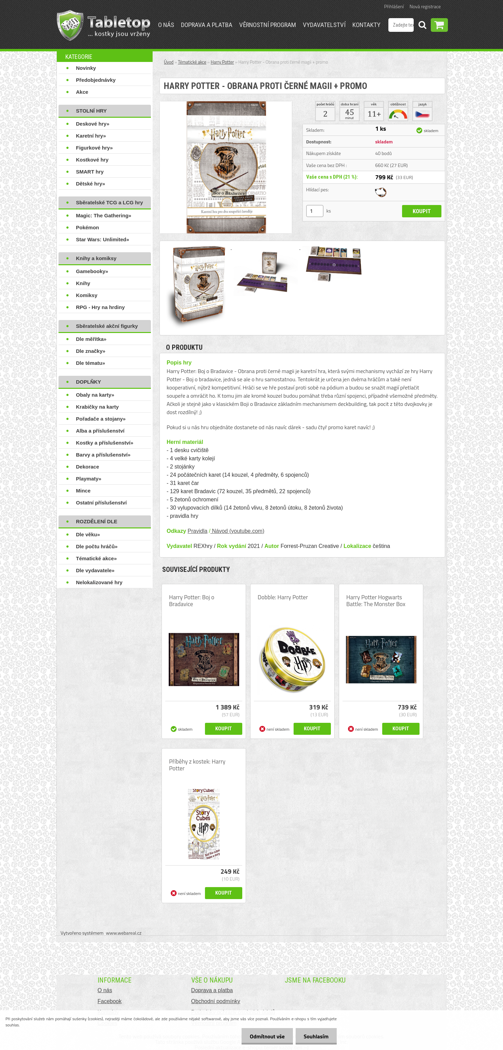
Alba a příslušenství (100, 431)
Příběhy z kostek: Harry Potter (197, 765)
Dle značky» (90, 351)
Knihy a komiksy (96, 258)
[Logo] (103, 25)
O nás (166, 25)
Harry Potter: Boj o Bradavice (191, 600)
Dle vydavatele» (95, 570)
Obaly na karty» (95, 395)
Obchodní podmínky (215, 1001)
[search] (422, 26)
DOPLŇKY (88, 382)
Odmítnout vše (266, 1036)
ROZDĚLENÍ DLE (96, 521)
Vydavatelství (324, 25)
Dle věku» (88, 534)
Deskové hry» (92, 124)
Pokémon (87, 227)
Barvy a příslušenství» (103, 455)
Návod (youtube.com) (237, 531)
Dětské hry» (90, 184)
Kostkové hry (92, 160)
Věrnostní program (267, 25)
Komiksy (87, 295)
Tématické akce (192, 62)
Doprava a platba (206, 25)
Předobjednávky (96, 80)
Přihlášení (394, 6)
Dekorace (87, 467)
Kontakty (366, 25)
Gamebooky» (92, 271)
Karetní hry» (91, 136)
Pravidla (197, 531)
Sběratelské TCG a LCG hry (109, 202)
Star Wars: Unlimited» (102, 239)
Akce (82, 92)
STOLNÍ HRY (91, 111)
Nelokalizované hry (99, 582)
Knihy (83, 283)
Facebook (109, 1001)
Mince (83, 491)
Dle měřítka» (91, 339)
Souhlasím (315, 1036)
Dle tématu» (90, 363)
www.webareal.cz (124, 932)
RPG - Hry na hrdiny (100, 307)
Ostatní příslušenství (101, 502)
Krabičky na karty (97, 407)
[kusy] (314, 211)
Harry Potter (222, 62)
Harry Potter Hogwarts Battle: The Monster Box (375, 600)
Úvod (168, 62)
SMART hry (90, 172)
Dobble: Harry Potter (283, 597)
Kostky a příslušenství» (104, 443)
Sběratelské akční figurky (107, 326)
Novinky (86, 68)
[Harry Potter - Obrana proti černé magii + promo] (226, 104)
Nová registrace (425, 6)
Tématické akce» (96, 558)
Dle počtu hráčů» (97, 546)
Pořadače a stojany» (101, 419)
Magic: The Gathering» (103, 215)
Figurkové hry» (94, 148)
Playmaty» (88, 479)
